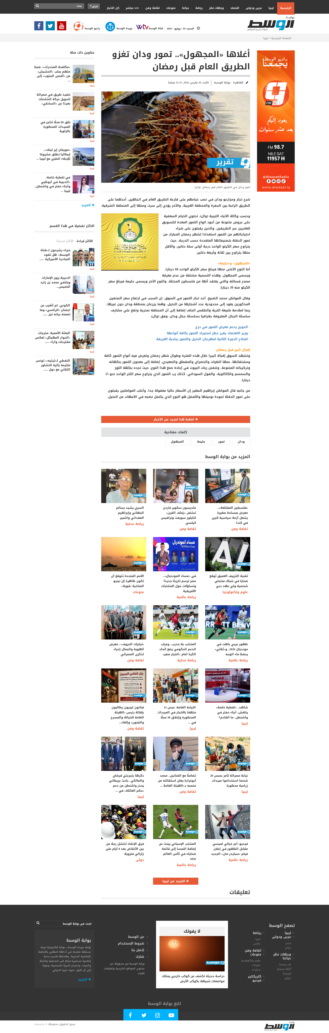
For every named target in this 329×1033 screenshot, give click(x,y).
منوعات (169, 7)
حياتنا (184, 7)
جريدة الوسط (116, 28)
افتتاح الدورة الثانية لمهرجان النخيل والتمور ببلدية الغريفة (202, 339)
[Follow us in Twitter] (51, 27)
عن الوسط (136, 937)
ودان (241, 441)
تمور (221, 441)
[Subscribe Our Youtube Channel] (63, 27)
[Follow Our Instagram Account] (157, 1016)
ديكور (287, 978)
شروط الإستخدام (131, 943)
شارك (140, 957)
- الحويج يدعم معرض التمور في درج (222, 327)
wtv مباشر (132, 7)
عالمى (256, 943)
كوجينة (287, 973)
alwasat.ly (39, 1024)
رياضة (197, 7)
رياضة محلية (134, 524)
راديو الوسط (84, 28)
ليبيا (269, 7)
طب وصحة (285, 964)
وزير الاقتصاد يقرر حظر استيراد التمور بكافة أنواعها (207, 333)
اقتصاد (233, 7)
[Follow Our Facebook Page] (40, 27)
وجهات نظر (215, 7)
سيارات (256, 969)
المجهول (177, 441)
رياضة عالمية (186, 597)
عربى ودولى (252, 7)
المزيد (84, 979)
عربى (288, 943)
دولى (140, 860)
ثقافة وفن (151, 7)
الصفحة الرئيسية (281, 38)
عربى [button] (94, 6)
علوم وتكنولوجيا (235, 592)
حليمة (201, 441)
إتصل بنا (137, 950)
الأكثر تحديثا (65, 241)
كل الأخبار (113, 7)
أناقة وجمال (284, 969)
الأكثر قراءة (85, 241)
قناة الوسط (148, 28)
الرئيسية (285, 7)
